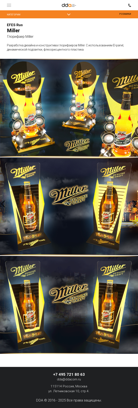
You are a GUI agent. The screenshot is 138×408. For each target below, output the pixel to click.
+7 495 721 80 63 (129, 5)
